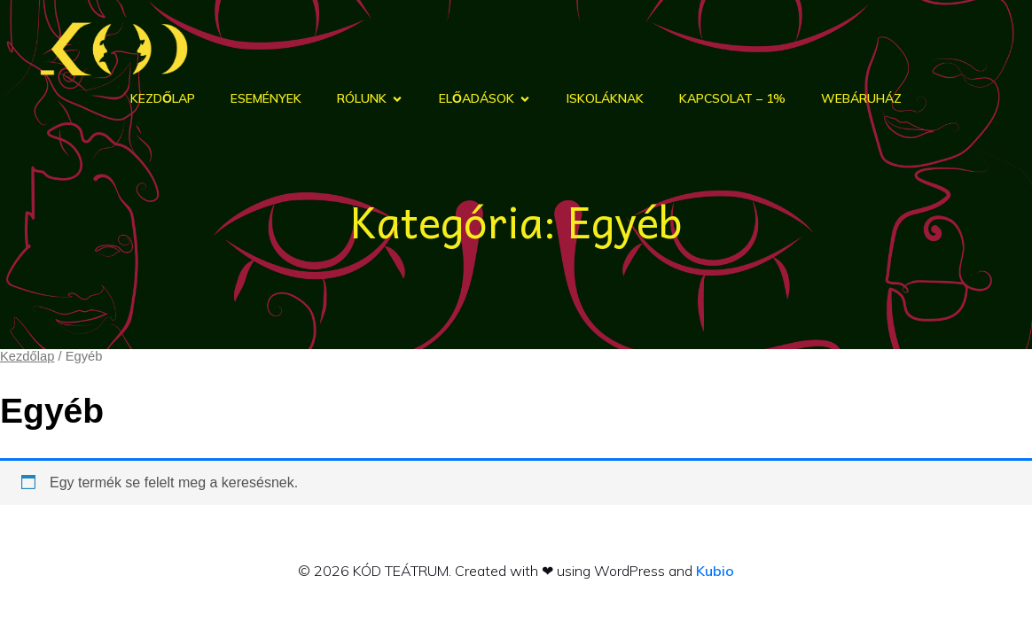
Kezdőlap (162, 99)
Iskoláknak (605, 99)
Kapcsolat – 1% (732, 99)
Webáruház (861, 99)
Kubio (715, 571)
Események (266, 99)
